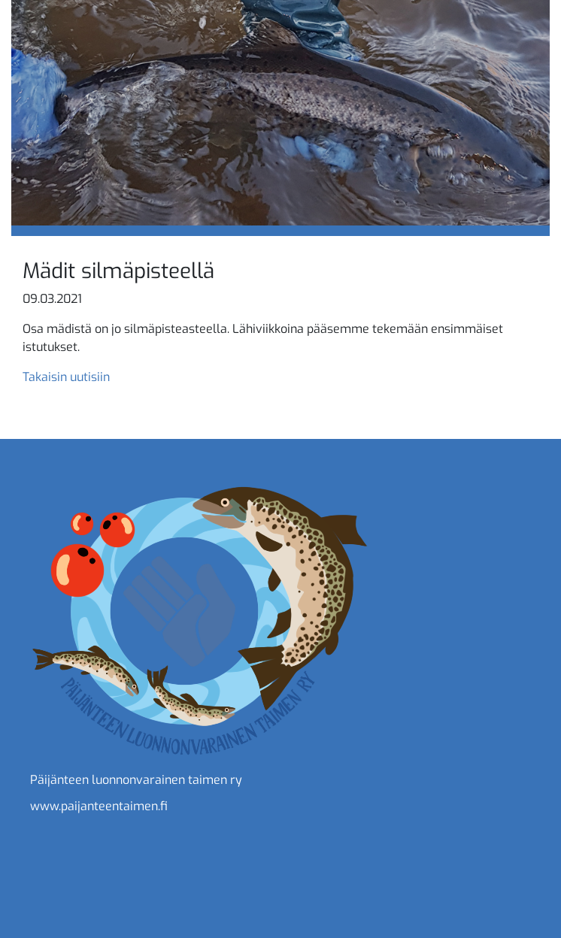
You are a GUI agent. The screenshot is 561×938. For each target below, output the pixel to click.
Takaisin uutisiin (66, 377)
